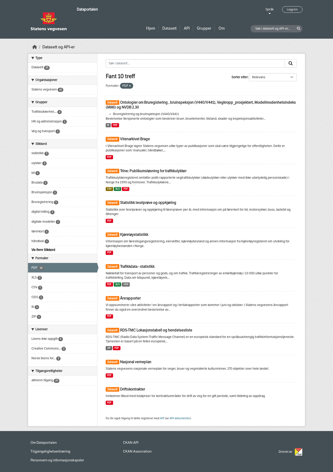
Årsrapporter (130, 298)
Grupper (204, 28)
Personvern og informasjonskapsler (57, 460)
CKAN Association (137, 451)
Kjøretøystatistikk (134, 234)
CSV (109, 188)
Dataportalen (87, 9)
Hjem (150, 28)
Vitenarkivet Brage (135, 139)
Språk (269, 9)
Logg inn (292, 9)
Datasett (169, 28)
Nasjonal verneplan (135, 362)
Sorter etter (239, 77)
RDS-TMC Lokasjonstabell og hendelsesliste (156, 330)
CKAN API (131, 443)
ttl (108, 125)
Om (222, 28)
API (187, 28)
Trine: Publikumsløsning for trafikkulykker (153, 171)
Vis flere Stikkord (43, 250)
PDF (115, 125)
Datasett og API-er (58, 47)
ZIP (109, 348)
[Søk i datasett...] (195, 63)
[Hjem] (34, 47)
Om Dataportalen (44, 443)
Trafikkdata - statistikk (137, 266)
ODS (125, 284)
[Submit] (291, 63)
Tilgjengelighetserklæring (50, 451)
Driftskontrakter (132, 389)
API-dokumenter (180, 418)
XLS (117, 188)
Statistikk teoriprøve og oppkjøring (148, 202)
